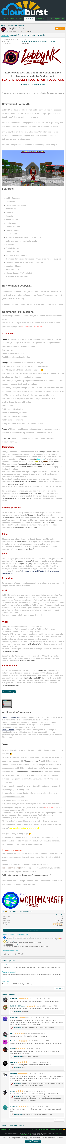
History (34, 35)
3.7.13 (4, 965)
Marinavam (14, 998)
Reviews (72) (25, 35)
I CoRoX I (13, 1062)
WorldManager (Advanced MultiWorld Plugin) (19, 937)
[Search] (63, 19)
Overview (5, 35)
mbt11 (12, 1091)
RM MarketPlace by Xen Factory (43, 1133)
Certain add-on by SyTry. (39, 1134)
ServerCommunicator (16, 945)
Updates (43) (14, 35)
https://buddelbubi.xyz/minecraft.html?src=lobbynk (38, 41)
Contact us (35, 1129)
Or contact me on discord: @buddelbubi (33, 84)
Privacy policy (54, 1129)
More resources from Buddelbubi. (15, 935)
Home (4, 19)
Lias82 (12, 1048)
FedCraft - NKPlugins (17, 1006)
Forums (12, 19)
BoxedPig (13, 1073)
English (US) (5, 1129)
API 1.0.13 (6, 981)
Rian (11, 1033)
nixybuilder (14, 1017)
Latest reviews (5, 22)
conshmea (14, 1106)
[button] (8, 19)
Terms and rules (43, 1129)
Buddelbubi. (11, 31)
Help (60, 1129)
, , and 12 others (20, 911)
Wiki (20, 19)
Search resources (16, 22)
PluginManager (10, 941)
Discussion (41, 35)
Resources (29, 19)
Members (39, 19)
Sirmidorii (13, 1041)
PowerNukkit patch (9, 972)
